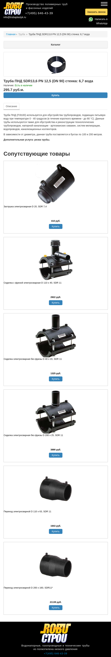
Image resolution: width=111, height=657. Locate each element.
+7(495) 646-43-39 (39, 13)
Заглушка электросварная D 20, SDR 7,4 (25, 206)
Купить (55, 95)
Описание (11, 106)
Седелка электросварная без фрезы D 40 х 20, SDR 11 (33, 359)
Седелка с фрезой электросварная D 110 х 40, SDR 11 (33, 282)
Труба (22, 34)
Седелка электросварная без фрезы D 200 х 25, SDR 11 (33, 435)
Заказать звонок (96, 12)
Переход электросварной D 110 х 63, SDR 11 (27, 511)
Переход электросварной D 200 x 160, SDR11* (28, 587)
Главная (10, 34)
